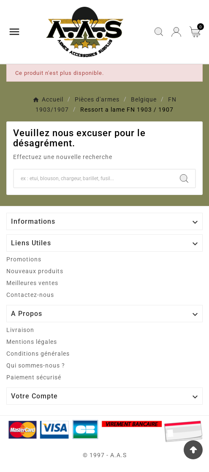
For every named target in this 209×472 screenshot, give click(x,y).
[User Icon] (176, 32)
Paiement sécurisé (33, 377)
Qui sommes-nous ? (35, 365)
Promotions (23, 259)
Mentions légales (31, 341)
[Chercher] (93, 178)
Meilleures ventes (32, 283)
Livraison (20, 330)
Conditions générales (38, 353)
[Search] (184, 178)
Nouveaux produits (34, 271)
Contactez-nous (30, 294)
